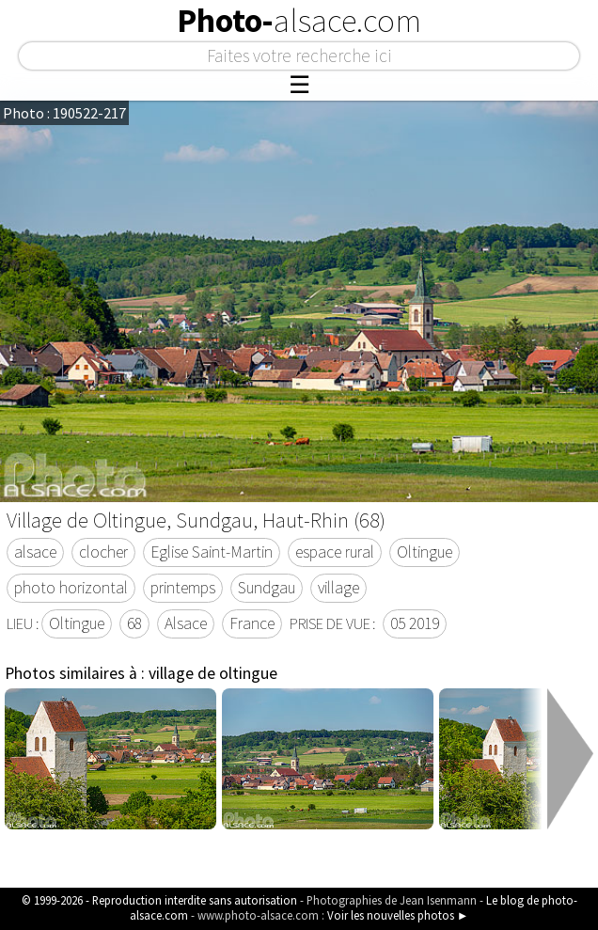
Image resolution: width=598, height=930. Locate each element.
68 (134, 623)
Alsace (186, 623)
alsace (35, 552)
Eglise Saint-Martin (211, 552)
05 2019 (414, 623)
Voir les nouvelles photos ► (398, 914)
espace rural (334, 552)
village (338, 587)
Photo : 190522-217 (64, 112)
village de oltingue (213, 673)
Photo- (299, 20)
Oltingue (424, 552)
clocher (103, 552)
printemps (182, 587)
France (252, 623)
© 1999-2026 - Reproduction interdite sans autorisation (159, 899)
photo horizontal (71, 587)
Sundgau (266, 587)
